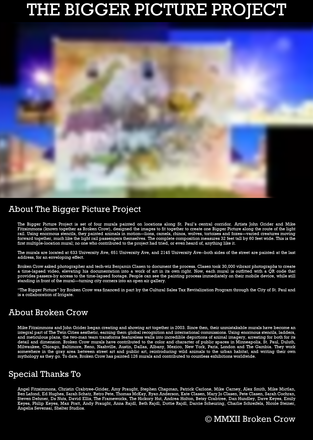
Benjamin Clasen (129, 266)
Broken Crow (269, 419)
